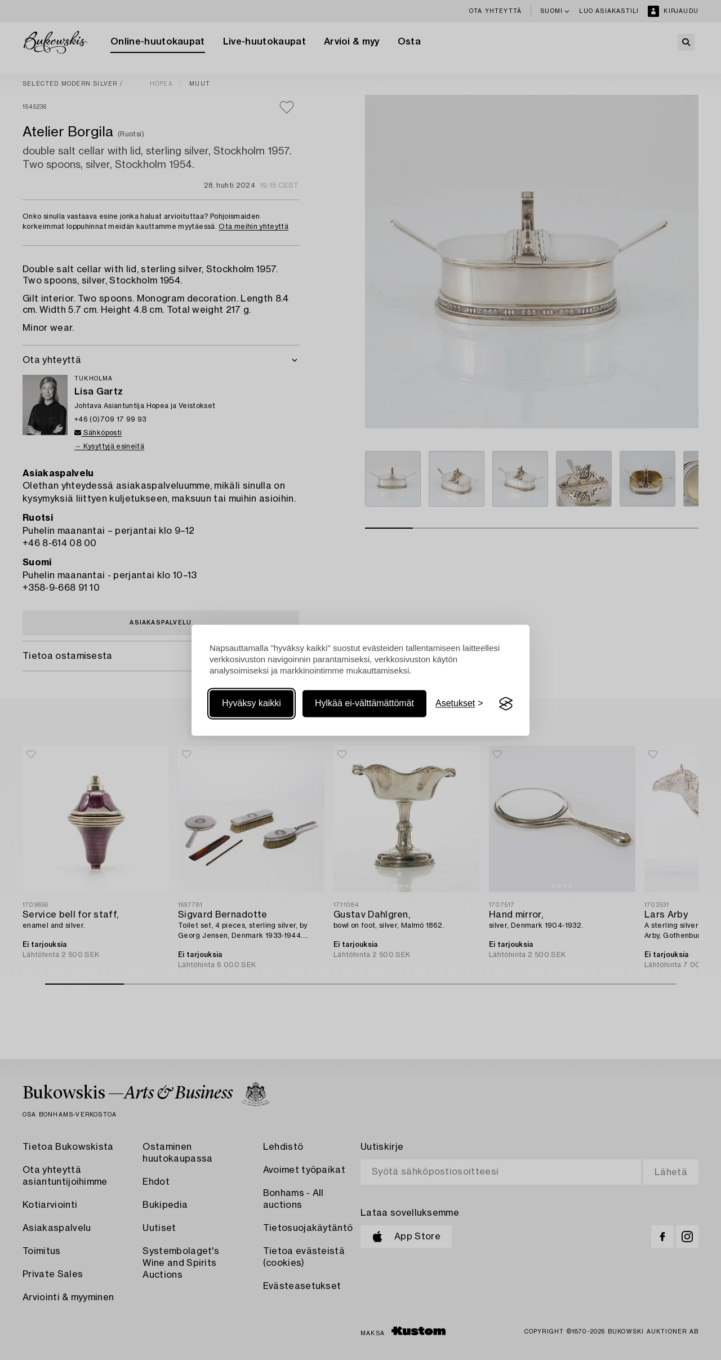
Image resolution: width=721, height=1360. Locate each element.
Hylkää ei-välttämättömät (364, 703)
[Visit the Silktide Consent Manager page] (505, 703)
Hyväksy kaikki (251, 703)
